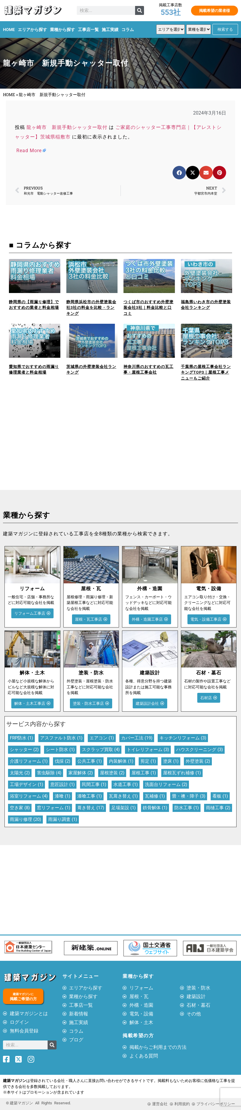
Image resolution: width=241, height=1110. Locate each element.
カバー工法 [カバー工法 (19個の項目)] (136, 738)
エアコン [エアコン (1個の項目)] (102, 738)
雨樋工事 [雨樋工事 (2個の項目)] (218, 807)
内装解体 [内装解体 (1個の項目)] (121, 761)
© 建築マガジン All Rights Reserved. (38, 1103)
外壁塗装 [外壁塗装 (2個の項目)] (198, 761)
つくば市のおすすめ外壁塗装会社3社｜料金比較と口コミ (148, 308)
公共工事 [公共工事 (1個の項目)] (89, 761)
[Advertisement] (60, 445)
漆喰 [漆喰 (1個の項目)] (62, 796)
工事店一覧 (88, 29)
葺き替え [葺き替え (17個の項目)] (90, 807)
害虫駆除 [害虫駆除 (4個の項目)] (49, 773)
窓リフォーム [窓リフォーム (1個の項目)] (53, 807)
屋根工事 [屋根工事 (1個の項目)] (144, 773)
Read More (29, 150)
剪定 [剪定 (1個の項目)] (148, 761)
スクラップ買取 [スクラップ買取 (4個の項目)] (101, 749)
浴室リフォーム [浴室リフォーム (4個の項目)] (29, 796)
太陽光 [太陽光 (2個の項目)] (20, 773)
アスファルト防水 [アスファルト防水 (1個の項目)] (61, 738)
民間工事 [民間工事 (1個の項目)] (94, 784)
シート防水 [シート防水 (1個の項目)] (60, 749)
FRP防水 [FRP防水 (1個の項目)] (21, 738)
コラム (127, 29)
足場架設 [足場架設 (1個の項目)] (123, 807)
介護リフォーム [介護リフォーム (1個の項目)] (29, 761)
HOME (9, 29)
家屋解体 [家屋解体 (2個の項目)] (80, 773)
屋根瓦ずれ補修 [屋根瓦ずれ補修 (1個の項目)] (182, 773)
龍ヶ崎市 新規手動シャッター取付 (66, 127)
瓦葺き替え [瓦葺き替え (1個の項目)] (123, 796)
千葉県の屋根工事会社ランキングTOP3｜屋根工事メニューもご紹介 (206, 372)
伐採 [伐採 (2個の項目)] (62, 761)
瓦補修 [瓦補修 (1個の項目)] (155, 796)
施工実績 (110, 29)
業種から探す (62, 29)
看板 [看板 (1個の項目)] (220, 796)
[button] (179, 172)
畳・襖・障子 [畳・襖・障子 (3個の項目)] (188, 796)
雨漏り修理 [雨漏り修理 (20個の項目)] (25, 819)
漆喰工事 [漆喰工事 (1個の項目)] (89, 796)
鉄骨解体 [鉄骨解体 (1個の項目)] (155, 807)
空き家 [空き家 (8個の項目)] (20, 807)
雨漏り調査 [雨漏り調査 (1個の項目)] (62, 819)
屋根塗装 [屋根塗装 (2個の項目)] (112, 773)
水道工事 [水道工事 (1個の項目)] (125, 784)
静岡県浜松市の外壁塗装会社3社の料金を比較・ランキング (91, 308)
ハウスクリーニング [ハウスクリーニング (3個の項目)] (199, 749)
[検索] (139, 10)
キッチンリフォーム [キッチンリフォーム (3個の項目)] (182, 738)
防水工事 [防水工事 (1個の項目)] (186, 807)
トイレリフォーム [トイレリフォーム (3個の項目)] (148, 749)
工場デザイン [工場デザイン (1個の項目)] (26, 784)
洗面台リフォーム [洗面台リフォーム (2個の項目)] (166, 784)
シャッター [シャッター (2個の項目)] (24, 749)
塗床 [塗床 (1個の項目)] (171, 761)
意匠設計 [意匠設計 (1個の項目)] (62, 784)
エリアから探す (32, 29)
